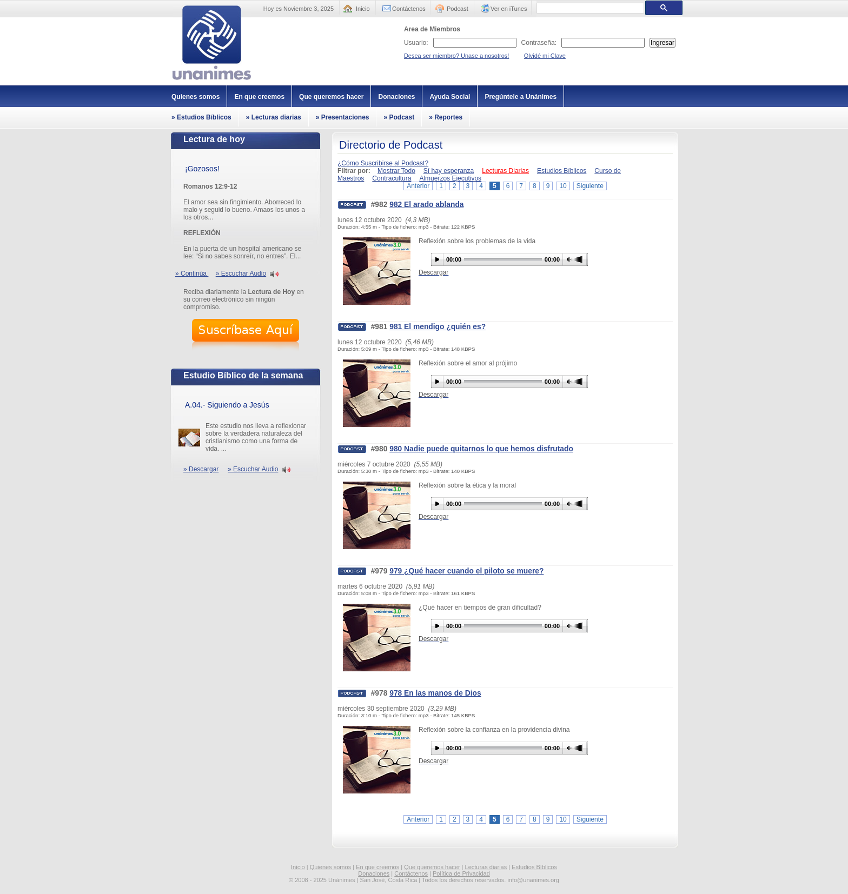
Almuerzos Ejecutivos (450, 178)
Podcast (457, 8)
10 (562, 186)
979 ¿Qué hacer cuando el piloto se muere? (466, 571)
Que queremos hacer (331, 97)
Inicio (363, 8)
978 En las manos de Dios (435, 693)
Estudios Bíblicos (561, 171)
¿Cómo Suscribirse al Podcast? (382, 163)
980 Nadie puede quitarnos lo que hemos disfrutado (481, 449)
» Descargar (200, 469)
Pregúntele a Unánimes (520, 97)
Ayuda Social (449, 97)
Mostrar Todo (396, 171)
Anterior (418, 186)
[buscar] (589, 8)
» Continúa (191, 273)
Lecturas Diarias (505, 171)
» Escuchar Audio (241, 273)
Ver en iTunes (509, 8)
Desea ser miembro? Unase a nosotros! (456, 55)
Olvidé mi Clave (545, 55)
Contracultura (391, 178)
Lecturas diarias (486, 867)
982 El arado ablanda (426, 205)
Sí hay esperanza (448, 171)
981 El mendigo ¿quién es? (437, 327)
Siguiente (590, 186)
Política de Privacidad (461, 873)
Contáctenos (409, 8)
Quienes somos (195, 97)
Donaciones (396, 97)
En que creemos (259, 97)
